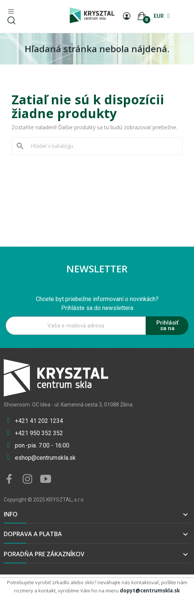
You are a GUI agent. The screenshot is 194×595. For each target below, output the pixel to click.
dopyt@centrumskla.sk (150, 590)
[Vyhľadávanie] (101, 146)
